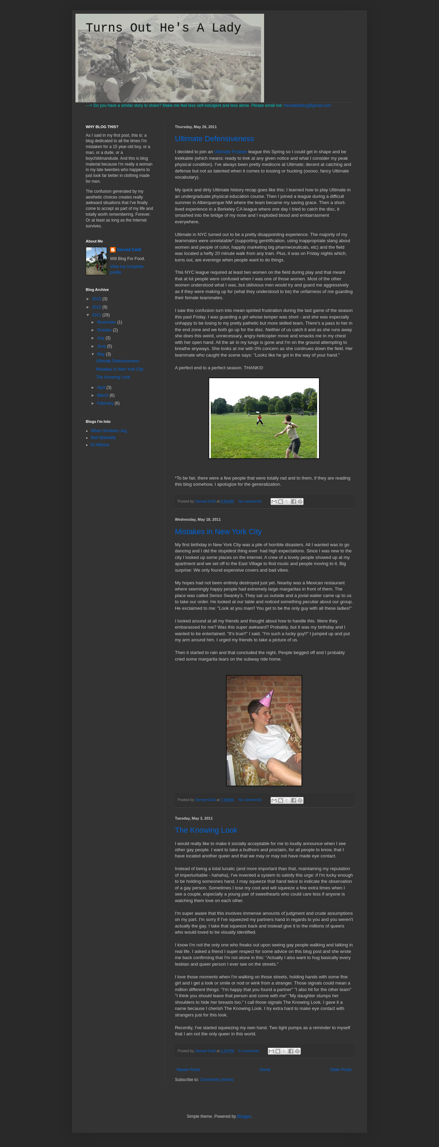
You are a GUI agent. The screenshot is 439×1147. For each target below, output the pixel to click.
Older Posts (341, 1069)
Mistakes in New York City (218, 531)
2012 (97, 307)
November (107, 322)
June (102, 346)
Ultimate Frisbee (230, 151)
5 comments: (250, 1051)
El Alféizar (100, 444)
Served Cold (129, 249)
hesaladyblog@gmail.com (307, 105)
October (105, 330)
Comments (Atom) (216, 1079)
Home (265, 1069)
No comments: (250, 501)
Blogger (244, 1116)
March (103, 395)
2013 (97, 298)
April (101, 387)
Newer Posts (188, 1069)
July (101, 338)
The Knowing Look (206, 830)
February (106, 403)
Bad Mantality (103, 437)
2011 (97, 315)
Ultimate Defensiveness (214, 138)
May (101, 354)
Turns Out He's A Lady (163, 28)
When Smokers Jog (109, 430)
